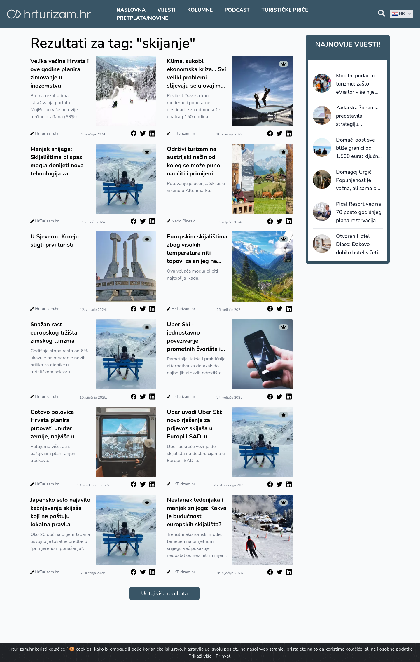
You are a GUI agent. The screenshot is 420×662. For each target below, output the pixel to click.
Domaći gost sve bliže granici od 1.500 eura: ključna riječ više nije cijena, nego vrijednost (359, 148)
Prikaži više (199, 656)
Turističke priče (284, 9)
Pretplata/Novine (142, 18)
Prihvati (223, 656)
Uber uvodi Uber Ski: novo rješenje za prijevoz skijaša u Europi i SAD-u (195, 424)
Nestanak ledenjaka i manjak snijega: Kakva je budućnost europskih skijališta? (196, 512)
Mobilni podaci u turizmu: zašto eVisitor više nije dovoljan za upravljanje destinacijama (355, 84)
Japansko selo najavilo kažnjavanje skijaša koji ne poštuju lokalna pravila (60, 512)
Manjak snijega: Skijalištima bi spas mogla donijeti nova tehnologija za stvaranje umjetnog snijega (57, 161)
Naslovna (131, 9)
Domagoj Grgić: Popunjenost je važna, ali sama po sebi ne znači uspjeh (357, 180)
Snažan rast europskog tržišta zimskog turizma (53, 332)
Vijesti (166, 9)
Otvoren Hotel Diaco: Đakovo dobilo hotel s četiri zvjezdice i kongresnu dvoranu (359, 245)
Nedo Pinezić (183, 221)
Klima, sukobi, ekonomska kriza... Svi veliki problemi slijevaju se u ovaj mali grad (197, 73)
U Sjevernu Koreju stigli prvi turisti (54, 241)
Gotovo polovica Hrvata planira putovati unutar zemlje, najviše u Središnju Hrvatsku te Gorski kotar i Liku (59, 424)
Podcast (237, 9)
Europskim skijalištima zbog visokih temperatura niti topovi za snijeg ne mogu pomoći (197, 249)
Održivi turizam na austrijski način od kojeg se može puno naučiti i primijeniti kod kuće (193, 161)
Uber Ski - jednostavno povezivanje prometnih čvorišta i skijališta (193, 336)
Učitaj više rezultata (164, 593)
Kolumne (200, 9)
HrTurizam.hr (47, 133)
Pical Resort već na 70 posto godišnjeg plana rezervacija (359, 212)
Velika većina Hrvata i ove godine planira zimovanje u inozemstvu (59, 73)
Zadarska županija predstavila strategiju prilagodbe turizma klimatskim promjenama (358, 116)
